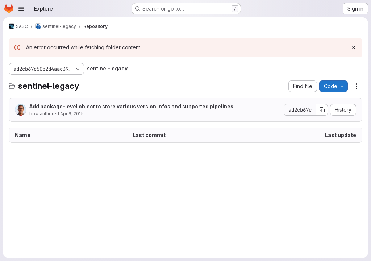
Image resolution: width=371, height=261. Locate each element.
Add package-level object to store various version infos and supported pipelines (131, 106)
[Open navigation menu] (21, 8)
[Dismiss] (353, 47)
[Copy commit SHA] (322, 110)
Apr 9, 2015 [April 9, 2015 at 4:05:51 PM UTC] (72, 113)
